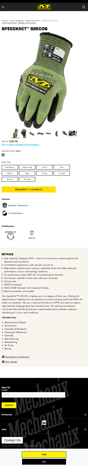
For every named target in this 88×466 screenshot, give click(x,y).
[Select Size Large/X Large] (27, 167)
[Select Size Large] (27, 173)
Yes (44, 454)
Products (5, 21)
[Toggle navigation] (3, 7)
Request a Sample (28, 189)
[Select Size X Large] (44, 173)
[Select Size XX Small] (10, 179)
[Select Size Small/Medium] (10, 167)
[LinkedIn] (44, 422)
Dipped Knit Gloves (33, 21)
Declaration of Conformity (17, 356)
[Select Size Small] (62, 167)
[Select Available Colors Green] (4, 154)
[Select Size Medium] (10, 173)
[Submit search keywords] (83, 7)
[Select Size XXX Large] (27, 179)
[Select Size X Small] (44, 167)
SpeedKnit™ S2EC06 (49, 21)
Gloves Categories (17, 21)
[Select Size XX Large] (62, 173)
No (44, 462)
